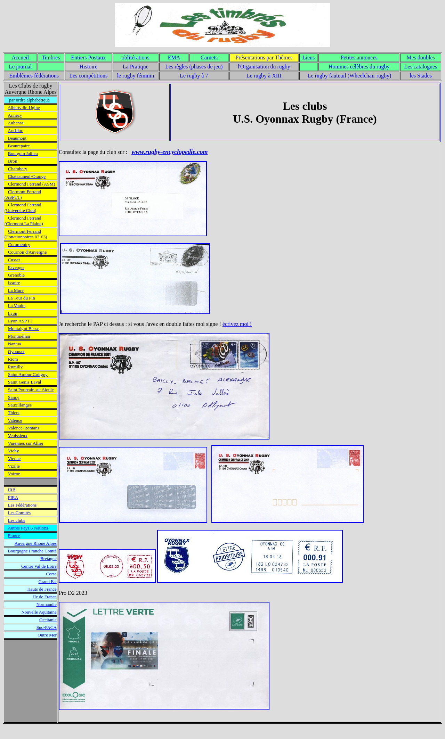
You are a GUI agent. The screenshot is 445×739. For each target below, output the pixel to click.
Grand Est (48, 581)
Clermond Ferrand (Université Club (23, 207)
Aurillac (15, 130)
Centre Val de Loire (39, 566)
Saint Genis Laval (24, 382)
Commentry (19, 244)
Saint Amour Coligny (28, 374)
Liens (308, 57)
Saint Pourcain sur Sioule (31, 389)
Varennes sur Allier (25, 443)
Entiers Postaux (88, 57)
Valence (15, 420)
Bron (12, 161)
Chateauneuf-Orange (27, 176)
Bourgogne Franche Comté (32, 550)
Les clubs (16, 520)
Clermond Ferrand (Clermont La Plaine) (24, 220)
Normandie (46, 604)
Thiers (13, 412)
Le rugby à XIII (264, 76)
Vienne (14, 458)
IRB (12, 489)
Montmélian (19, 336)
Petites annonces (359, 57)
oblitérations (135, 57)
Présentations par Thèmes (263, 57)
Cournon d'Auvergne (27, 252)
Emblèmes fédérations (34, 76)
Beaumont (17, 138)
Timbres (51, 57)
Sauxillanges (20, 405)
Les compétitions (88, 76)
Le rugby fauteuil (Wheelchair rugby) (349, 76)
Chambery (17, 168)
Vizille (14, 466)
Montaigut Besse (23, 328)
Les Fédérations (22, 505)
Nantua (14, 343)
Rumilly (15, 366)
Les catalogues (420, 66)
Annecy (15, 115)
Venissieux (17, 435)
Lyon (12, 313)
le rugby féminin (135, 76)
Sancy (13, 397)
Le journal (20, 66)
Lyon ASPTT (20, 320)
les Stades (421, 76)
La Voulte (16, 305)
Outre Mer (47, 635)
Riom (13, 359)
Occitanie (48, 619)
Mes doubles (420, 57)
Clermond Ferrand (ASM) (31, 184)
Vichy (13, 450)
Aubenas (16, 122)
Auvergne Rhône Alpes (36, 543)
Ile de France (45, 596)
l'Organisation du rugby (264, 66)
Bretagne (48, 558)
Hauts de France (41, 589)
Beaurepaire (19, 145)
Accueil (20, 57)
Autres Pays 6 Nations (28, 528)
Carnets (209, 57)
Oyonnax (16, 351)
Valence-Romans (23, 427)
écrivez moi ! (237, 324)
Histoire (88, 66)
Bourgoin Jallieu (23, 153)
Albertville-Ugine (24, 107)
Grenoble (16, 275)
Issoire (14, 282)
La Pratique (135, 66)
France (14, 535)
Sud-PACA (47, 627)
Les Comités (19, 512)
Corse (51, 573)
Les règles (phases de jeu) (193, 66)
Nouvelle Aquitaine (38, 612)
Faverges (16, 267)
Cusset (14, 259)
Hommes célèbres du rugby (359, 66)
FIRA (13, 497)
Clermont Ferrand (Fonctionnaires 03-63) (26, 234)
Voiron (14, 473)
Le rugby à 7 (194, 76)
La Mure (16, 290)
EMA (174, 57)
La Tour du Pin (21, 298)
